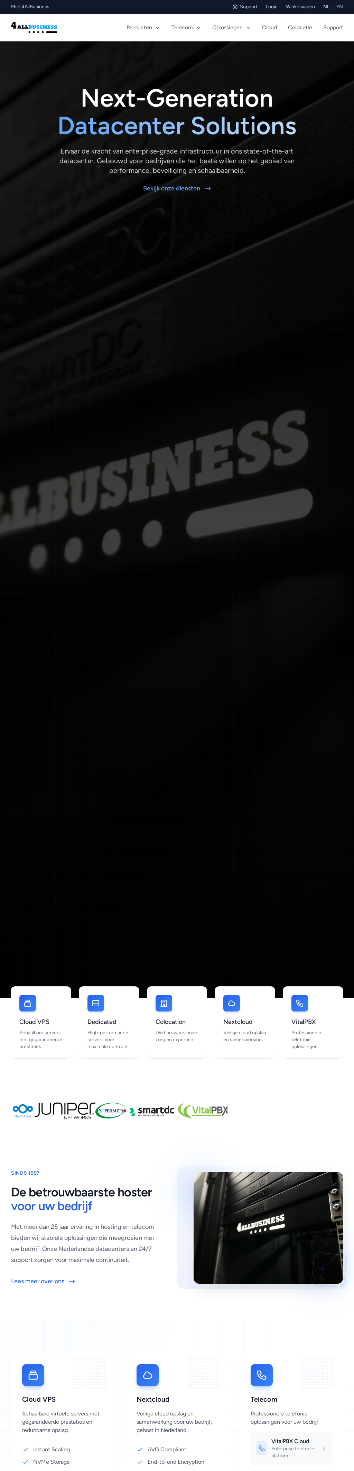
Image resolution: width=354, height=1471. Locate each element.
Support (245, 7)
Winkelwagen (300, 7)
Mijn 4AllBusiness (30, 7)
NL (326, 7)
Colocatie (300, 27)
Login (272, 7)
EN (339, 7)
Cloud (269, 27)
